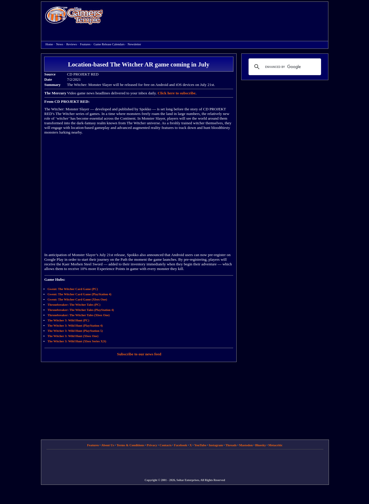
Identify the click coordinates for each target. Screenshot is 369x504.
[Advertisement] (218, 16)
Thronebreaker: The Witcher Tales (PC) (74, 304)
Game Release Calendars (109, 44)
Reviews (71, 44)
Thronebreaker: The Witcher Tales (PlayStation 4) (81, 310)
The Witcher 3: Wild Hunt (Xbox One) (73, 336)
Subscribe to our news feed (139, 354)
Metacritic (275, 445)
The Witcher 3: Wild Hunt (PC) (68, 320)
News (59, 44)
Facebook (180, 445)
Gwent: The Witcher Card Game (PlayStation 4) (79, 294)
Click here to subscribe (176, 93)
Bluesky (260, 445)
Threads (231, 445)
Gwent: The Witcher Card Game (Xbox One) (77, 299)
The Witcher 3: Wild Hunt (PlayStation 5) (75, 330)
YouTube (200, 445)
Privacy (152, 445)
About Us (107, 445)
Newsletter (134, 44)
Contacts (166, 445)
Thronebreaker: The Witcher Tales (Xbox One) (79, 315)
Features (85, 44)
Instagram (216, 445)
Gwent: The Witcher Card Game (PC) (73, 289)
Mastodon (246, 445)
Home (74, 15)
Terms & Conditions (130, 445)
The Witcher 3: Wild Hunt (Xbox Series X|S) (77, 341)
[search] (284, 66)
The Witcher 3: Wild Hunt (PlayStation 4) (75, 325)
